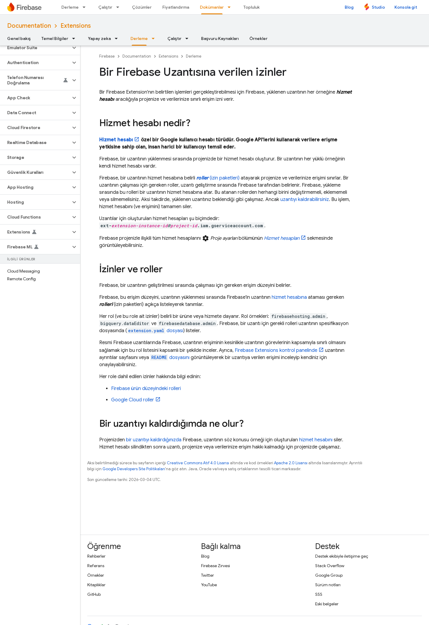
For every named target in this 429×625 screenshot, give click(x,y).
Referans (95, 565)
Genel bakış (19, 38)
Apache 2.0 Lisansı (290, 462)
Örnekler (258, 38)
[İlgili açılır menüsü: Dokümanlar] (231, 7)
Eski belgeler (326, 604)
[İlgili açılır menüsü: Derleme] (86, 7)
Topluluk (251, 7)
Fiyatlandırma (175, 7)
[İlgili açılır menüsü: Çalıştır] (119, 7)
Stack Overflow (329, 565)
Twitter (207, 575)
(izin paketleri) (218, 178)
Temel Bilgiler (54, 38)
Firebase (107, 56)
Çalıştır (105, 7)
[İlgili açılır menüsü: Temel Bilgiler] (75, 38)
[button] (35, 48)
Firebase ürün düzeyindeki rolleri (146, 389)
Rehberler (96, 556)
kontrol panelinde (276, 350)
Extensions (75, 26)
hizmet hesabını (315, 440)
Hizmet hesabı (116, 140)
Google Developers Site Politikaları (133, 468)
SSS (318, 594)
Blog (349, 7)
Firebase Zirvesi (215, 565)
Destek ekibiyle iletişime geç (341, 556)
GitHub (94, 594)
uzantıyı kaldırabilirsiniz (304, 199)
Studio (378, 7)
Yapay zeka (99, 38)
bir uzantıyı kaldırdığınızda (153, 440)
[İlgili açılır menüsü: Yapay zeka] (118, 38)
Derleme (70, 7)
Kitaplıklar (96, 584)
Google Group (329, 575)
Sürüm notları (328, 584)
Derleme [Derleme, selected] (139, 38)
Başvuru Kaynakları (220, 38)
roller (132, 400)
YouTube (209, 584)
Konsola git (405, 7)
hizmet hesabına (289, 297)
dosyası (155, 331)
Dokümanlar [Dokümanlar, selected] (212, 7)
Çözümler (142, 7)
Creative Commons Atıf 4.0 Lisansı (198, 462)
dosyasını (169, 358)
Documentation (29, 26)
